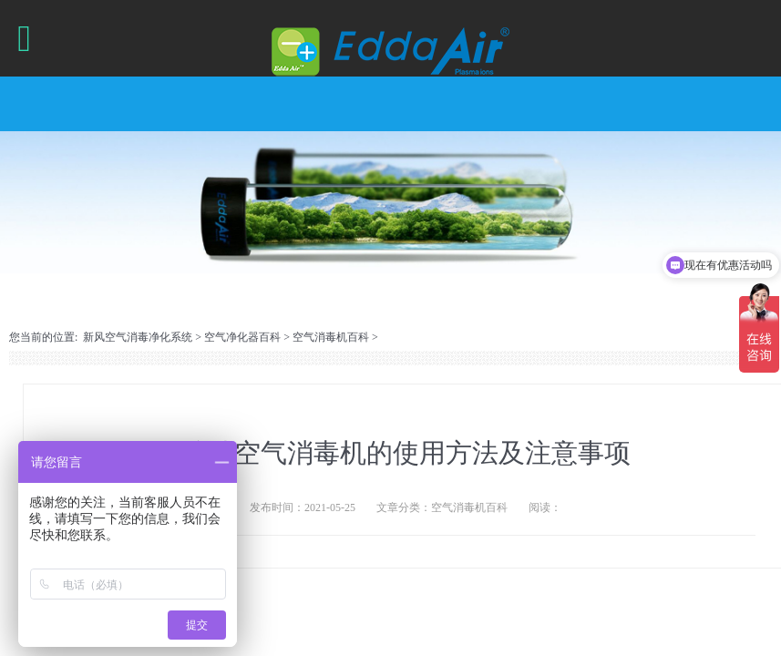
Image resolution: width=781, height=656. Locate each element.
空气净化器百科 (242, 337)
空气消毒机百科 (331, 337)
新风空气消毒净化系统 (137, 337)
